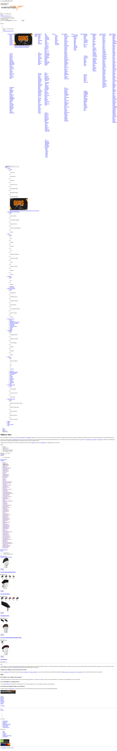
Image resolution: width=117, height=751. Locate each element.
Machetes (66, 73)
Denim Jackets (5, 524)
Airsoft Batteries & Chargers (22, 47)
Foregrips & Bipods (40, 79)
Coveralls (94, 47)
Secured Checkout (3, 15)
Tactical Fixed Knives (65, 51)
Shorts (56, 42)
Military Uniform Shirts (114, 62)
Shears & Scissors (66, 115)
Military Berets (46, 126)
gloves (22, 672)
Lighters (94, 65)
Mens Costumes (94, 52)
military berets (16, 439)
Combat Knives (65, 48)
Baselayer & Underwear (7, 543)
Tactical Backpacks (104, 56)
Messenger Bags (76, 36)
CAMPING (10, 330)
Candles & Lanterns (86, 95)
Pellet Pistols (12, 63)
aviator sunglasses (33, 672)
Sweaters (46, 45)
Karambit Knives (66, 77)
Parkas (46, 60)
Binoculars (40, 43)
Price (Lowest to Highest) (8, 450)
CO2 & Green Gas (12, 76)
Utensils (85, 106)
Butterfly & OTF (66, 75)
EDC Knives (66, 36)
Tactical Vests (103, 43)
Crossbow (11, 111)
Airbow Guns (11, 110)
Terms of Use (5, 726)
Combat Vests (5, 534)
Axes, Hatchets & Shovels (66, 88)
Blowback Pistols (18, 46)
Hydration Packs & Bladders (86, 100)
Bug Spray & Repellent (86, 43)
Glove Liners (5, 491)
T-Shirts (46, 36)
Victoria (1, 702)
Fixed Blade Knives (66, 46)
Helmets (4, 466)
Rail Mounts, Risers (39, 76)
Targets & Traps (40, 62)
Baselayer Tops (47, 84)
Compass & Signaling (86, 41)
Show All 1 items (3, 459)
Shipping (4, 723)
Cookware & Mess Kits (86, 108)
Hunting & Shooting (12, 108)
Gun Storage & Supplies (40, 53)
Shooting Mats (39, 64)
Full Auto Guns (24, 46)
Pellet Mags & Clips (12, 95)
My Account (5, 720)
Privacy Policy (5, 725)
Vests (46, 72)
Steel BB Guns (11, 54)
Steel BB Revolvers (11, 61)
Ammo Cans (39, 60)
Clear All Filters (9, 557)
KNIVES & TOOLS (11, 288)
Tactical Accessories (104, 54)
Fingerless (5, 490)
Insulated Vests (46, 74)
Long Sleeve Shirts (46, 41)
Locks (94, 66)
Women (53, 34)
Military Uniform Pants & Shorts (114, 36)
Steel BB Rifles (11, 59)
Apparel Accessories (47, 113)
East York (2, 698)
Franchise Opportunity (7, 735)
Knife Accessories (66, 100)
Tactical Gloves (103, 49)
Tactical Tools (103, 75)
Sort (2, 444)
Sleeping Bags (85, 78)
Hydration (86, 96)
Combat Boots (46, 152)
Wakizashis (66, 120)
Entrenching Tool (66, 98)
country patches (72, 672)
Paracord (85, 58)
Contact (4, 734)
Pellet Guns (12, 62)
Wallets (75, 49)
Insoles (4, 479)
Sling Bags (75, 44)
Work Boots (46, 150)
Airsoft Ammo (11, 70)
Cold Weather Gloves (47, 102)
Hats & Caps (46, 124)
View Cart (9, 15)
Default (4, 446)
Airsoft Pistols (11, 38)
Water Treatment (86, 98)
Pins (93, 42)
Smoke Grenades (40, 93)
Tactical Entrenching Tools (104, 86)
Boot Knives (66, 78)
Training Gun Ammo (12, 104)
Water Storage (85, 103)
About (9, 422)
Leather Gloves (46, 97)
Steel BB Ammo (11, 72)
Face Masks (47, 146)
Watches (46, 120)
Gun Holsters (39, 56)
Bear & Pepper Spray (85, 37)
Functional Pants (47, 49)
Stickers (94, 43)
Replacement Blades (66, 113)
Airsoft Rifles (11, 36)
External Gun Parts (40, 74)
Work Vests (47, 76)
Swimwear (57, 43)
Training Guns (11, 102)
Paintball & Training (12, 100)
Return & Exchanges (7, 724)
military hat (6, 672)
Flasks (94, 69)
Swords (65, 116)
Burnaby (2, 697)
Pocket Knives (65, 40)
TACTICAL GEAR (11, 384)
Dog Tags (94, 58)
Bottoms (46, 47)
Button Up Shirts (47, 44)
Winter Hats (47, 130)
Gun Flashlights (40, 40)
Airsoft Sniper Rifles (12, 44)
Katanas (65, 117)
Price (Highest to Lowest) (8, 451)
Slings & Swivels (39, 81)
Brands (9, 421)
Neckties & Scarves (6, 537)
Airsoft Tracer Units (39, 106)
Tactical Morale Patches (103, 72)
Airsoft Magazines (12, 90)
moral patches (79, 672)
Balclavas (4, 541)
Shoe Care (5, 477)
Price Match (5, 736)
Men (45, 34)
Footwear (46, 147)
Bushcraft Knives (66, 58)
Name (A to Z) (5, 447)
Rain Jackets (47, 61)
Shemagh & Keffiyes (7, 539)
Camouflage (28, 437)
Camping (82, 34)
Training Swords (66, 119)
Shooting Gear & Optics (36, 35)
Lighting (85, 91)
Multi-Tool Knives (66, 42)
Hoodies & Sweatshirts (47, 39)
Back (11, 169)
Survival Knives (65, 56)
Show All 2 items (3, 556)
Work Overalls (46, 91)
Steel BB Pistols (11, 56)
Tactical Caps (103, 45)
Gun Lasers (39, 42)
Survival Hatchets (66, 91)
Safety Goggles (39, 112)
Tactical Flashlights (104, 83)
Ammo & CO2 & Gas (12, 68)
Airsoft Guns (12, 34)
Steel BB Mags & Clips (11, 92)
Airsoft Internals (26, 47)
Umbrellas (95, 70)
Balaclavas (47, 142)
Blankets (85, 79)
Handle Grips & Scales (65, 110)
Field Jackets (47, 57)
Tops (46, 35)
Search (1, 17)
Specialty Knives (66, 70)
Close (23, 20)
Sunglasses (47, 119)
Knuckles (66, 63)
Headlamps (86, 93)
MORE (9, 356)
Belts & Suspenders (47, 115)
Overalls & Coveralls (47, 89)
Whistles (94, 68)
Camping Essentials (85, 35)
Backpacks (76, 34)
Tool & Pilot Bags (76, 46)
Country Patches (94, 39)
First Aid (85, 39)
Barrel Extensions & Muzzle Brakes (40, 85)
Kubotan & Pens (66, 67)
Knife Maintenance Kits (66, 107)
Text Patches (94, 41)
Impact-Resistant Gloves (46, 99)
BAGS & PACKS (11, 318)
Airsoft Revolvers (11, 40)
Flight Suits (47, 93)
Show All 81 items (3, 549)
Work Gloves (47, 95)
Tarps (85, 59)
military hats (21, 437)
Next (4, 454)
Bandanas (47, 145)
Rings (46, 121)
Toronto (1, 699)
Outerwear (47, 56)
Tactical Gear (100, 35)
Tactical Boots (103, 60)
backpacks (26, 672)
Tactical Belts (103, 47)
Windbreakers (5, 527)
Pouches (75, 47)
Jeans (46, 52)
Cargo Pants (47, 51)
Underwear (47, 87)
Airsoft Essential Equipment (40, 90)
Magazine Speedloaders (12, 97)
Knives (63, 34)
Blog (8, 423)
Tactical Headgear (104, 52)
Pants (56, 41)
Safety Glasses (39, 110)
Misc (11, 383)
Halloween (95, 49)
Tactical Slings (103, 62)
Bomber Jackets (46, 59)
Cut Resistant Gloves (47, 104)
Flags (94, 64)
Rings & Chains (6, 487)
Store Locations (10, 424)
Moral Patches (94, 37)
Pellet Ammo (12, 73)
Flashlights (86, 92)
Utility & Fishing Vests (47, 78)
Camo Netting (85, 61)
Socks (46, 156)
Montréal (2, 700)
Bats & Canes (65, 65)
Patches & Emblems (94, 35)
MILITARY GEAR (11, 399)
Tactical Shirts (103, 39)
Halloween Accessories (95, 56)
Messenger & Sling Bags (14, 322)
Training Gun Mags (11, 106)
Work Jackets (47, 62)
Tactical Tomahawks (66, 94)
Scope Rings (39, 88)
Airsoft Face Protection (40, 103)
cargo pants (94, 439)
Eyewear (39, 108)
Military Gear (110, 35)
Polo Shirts (47, 46)
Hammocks (86, 82)
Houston (2, 710)
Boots (46, 148)
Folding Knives (65, 35)
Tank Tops (47, 37)
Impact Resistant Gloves (7, 493)
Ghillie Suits (85, 63)
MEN (9, 234)
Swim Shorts (47, 55)
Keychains (95, 67)
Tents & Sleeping (85, 75)
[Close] (1, 19)
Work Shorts (47, 53)
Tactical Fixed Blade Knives (104, 80)
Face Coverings (47, 141)
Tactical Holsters (104, 64)
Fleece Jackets (5, 528)
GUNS (9, 168)
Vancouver (2, 701)
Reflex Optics (39, 38)
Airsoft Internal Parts (39, 100)
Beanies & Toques (47, 128)
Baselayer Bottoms (47, 86)
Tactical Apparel (104, 35)
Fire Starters (85, 46)
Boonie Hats (47, 129)
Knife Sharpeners (66, 102)
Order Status (5, 722)
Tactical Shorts (103, 41)
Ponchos (4, 523)
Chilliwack (2, 705)
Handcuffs (66, 62)
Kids (93, 45)
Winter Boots (46, 154)
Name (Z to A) (5, 448)
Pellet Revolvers (11, 66)
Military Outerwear (115, 102)
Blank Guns (12, 112)
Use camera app (10, 20)
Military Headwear (114, 85)
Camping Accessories (86, 56)
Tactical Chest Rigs (104, 58)
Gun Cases (40, 58)
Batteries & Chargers (95, 60)
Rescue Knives (65, 44)
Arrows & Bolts (11, 78)
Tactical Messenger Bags (104, 67)
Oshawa (2, 703)
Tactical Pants (103, 37)
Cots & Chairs (85, 65)
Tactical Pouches (104, 70)
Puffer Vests (47, 79)
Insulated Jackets (6, 526)
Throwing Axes (66, 96)
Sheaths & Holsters (66, 104)
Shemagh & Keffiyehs (47, 144)
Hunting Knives (65, 54)
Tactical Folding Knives (103, 77)
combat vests (100, 439)
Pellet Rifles (12, 64)
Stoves (85, 110)
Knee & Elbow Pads (47, 118)
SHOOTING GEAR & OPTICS (14, 211)
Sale (8, 425)
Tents (85, 76)
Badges (94, 44)
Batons (65, 61)
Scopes (39, 36)
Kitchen (85, 104)
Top (55, 34)
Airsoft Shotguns (11, 42)
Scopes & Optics (40, 35)
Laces (46, 157)
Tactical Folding (65, 38)
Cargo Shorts (47, 54)
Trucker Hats (5, 471)
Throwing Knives (66, 72)
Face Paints (95, 63)
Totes (75, 48)
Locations (5, 733)
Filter (2, 454)
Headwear (47, 122)
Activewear (57, 44)
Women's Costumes (94, 54)
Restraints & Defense (66, 60)
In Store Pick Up (6, 727)
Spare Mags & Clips (12, 88)
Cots (84, 80)
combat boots (88, 439)
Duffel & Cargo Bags (75, 39)
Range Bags (75, 42)
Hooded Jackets (6, 525)
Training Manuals (94, 62)
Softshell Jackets (46, 64)
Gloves (46, 94)
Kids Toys (12, 382)
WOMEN (9, 276)
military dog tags (65, 672)
